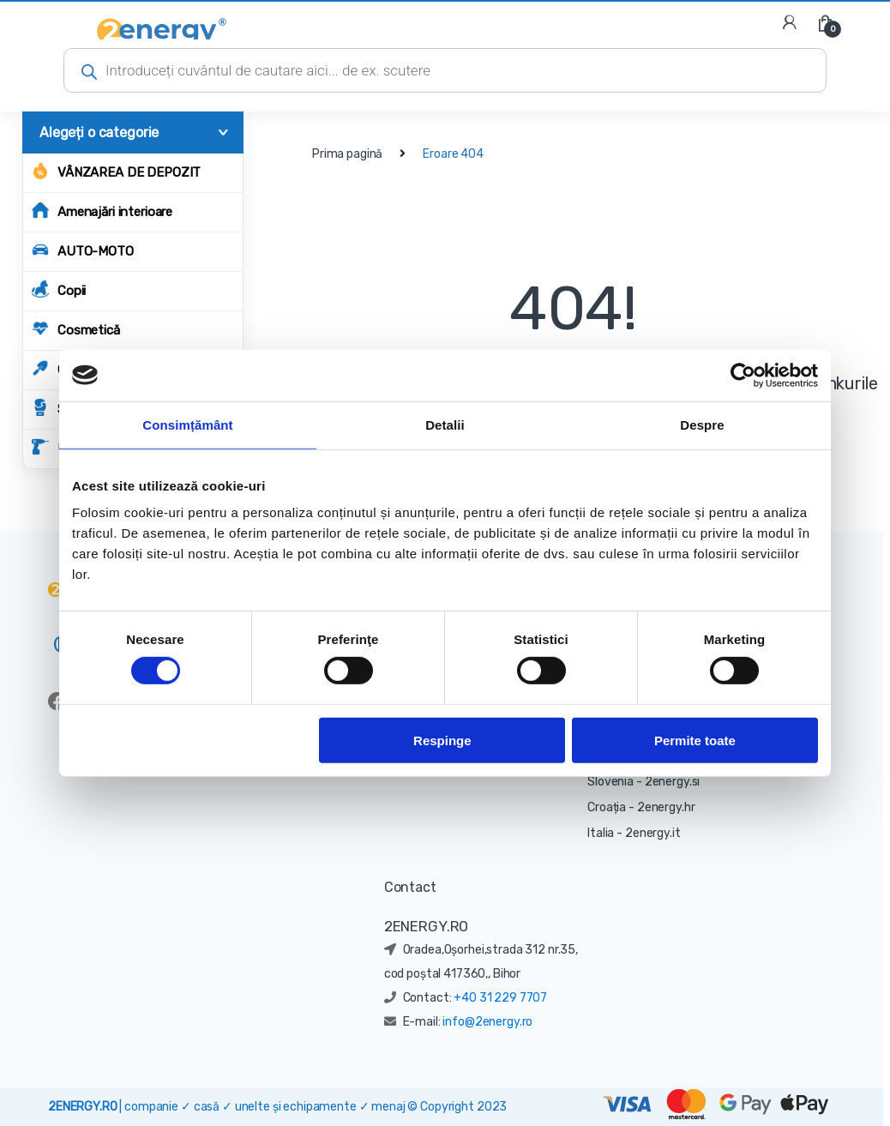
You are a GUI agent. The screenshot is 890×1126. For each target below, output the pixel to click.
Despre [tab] (702, 424)
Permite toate (695, 739)
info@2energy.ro (487, 1022)
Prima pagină (347, 154)
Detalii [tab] (445, 424)
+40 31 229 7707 (500, 998)
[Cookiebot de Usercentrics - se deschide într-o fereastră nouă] (743, 375)
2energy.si (673, 781)
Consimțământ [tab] (187, 424)
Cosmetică (76, 329)
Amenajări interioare (102, 211)
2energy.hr (666, 807)
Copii (59, 289)
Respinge (442, 739)
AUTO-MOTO (83, 250)
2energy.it (653, 833)
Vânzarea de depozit (116, 171)
